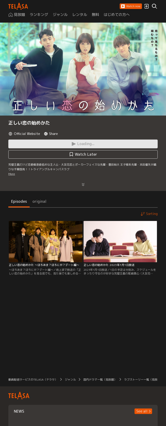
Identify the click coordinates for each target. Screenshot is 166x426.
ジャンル (70, 379)
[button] (131, 6)
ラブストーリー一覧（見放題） (143, 379)
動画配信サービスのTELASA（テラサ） (32, 379)
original (39, 201)
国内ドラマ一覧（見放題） (100, 379)
